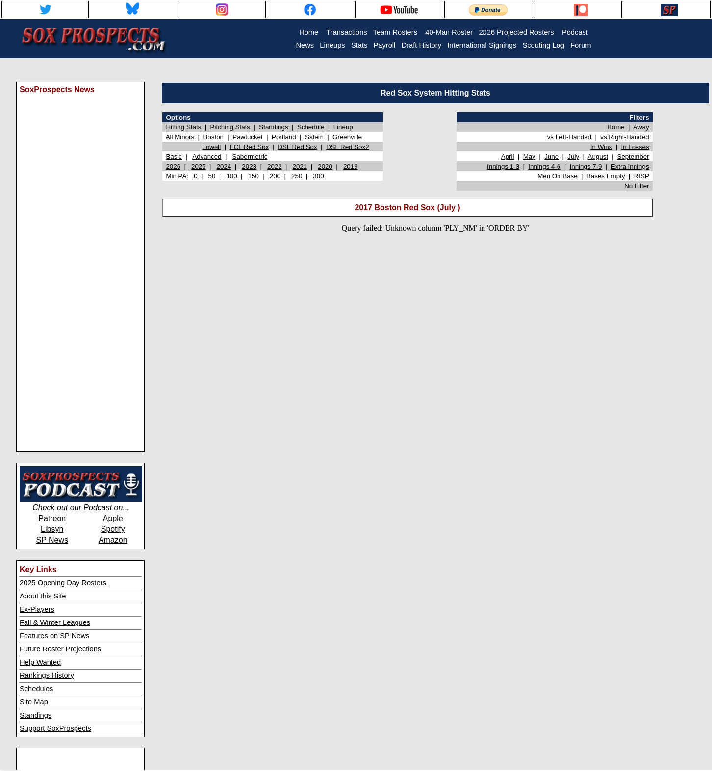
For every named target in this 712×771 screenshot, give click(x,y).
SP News (52, 540)
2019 (350, 166)
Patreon (52, 518)
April (507, 156)
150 (253, 176)
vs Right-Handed (624, 137)
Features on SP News (54, 636)
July (573, 156)
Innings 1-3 (503, 166)
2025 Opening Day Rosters (63, 583)
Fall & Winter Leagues (55, 622)
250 (296, 176)
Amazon (113, 540)
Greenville (347, 137)
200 (275, 176)
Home (616, 127)
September (633, 156)
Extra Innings (630, 166)
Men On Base (557, 176)
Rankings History (47, 675)
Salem (314, 137)
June (551, 156)
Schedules (36, 689)
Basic (174, 156)
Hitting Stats (183, 127)
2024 (224, 166)
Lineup (343, 127)
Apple (113, 518)
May (529, 156)
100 (231, 176)
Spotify (113, 529)
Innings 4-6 (544, 166)
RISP (641, 176)
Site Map (34, 702)
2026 (173, 166)
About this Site (43, 596)
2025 (198, 166)
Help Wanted (40, 662)
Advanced (206, 156)
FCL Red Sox (249, 146)
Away (641, 127)
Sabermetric (250, 156)
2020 (325, 166)
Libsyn (52, 529)
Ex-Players (37, 609)
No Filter (636, 186)
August (598, 156)
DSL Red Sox (297, 146)
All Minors (180, 137)
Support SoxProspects (55, 728)
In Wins (601, 146)
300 (318, 176)
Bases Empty (605, 176)
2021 (300, 166)
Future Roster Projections (60, 649)
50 (212, 176)
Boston (213, 137)
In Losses (635, 146)
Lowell (211, 146)
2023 (249, 166)
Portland (284, 137)
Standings (35, 715)
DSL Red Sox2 (347, 146)
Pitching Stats (230, 127)
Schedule (311, 127)
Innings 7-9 (586, 166)
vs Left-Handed (569, 137)
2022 (274, 166)
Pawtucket (247, 137)
